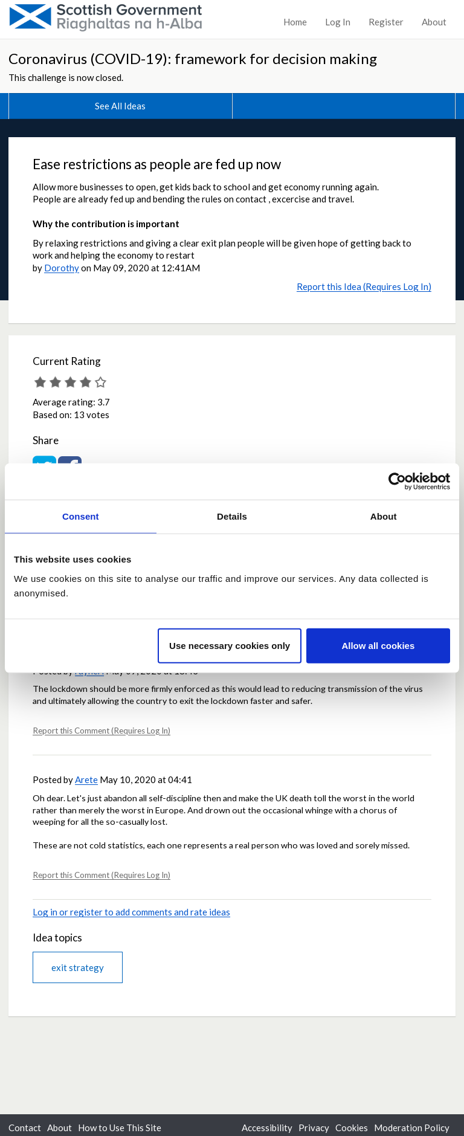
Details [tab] (232, 516)
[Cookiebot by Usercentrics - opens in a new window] (397, 482)
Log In (337, 21)
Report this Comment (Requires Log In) (101, 730)
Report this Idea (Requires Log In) (364, 286)
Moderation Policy (412, 1127)
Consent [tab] (80, 516)
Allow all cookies (377, 645)
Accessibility (267, 1127)
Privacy (313, 1127)
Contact (24, 1127)
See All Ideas (120, 105)
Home (295, 21)
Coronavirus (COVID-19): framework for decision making (192, 58)
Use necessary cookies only (229, 645)
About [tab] (383, 516)
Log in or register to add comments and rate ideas (131, 911)
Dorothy (61, 267)
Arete (86, 779)
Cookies (351, 1127)
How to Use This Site (119, 1127)
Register (386, 21)
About (434, 21)
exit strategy (77, 967)
